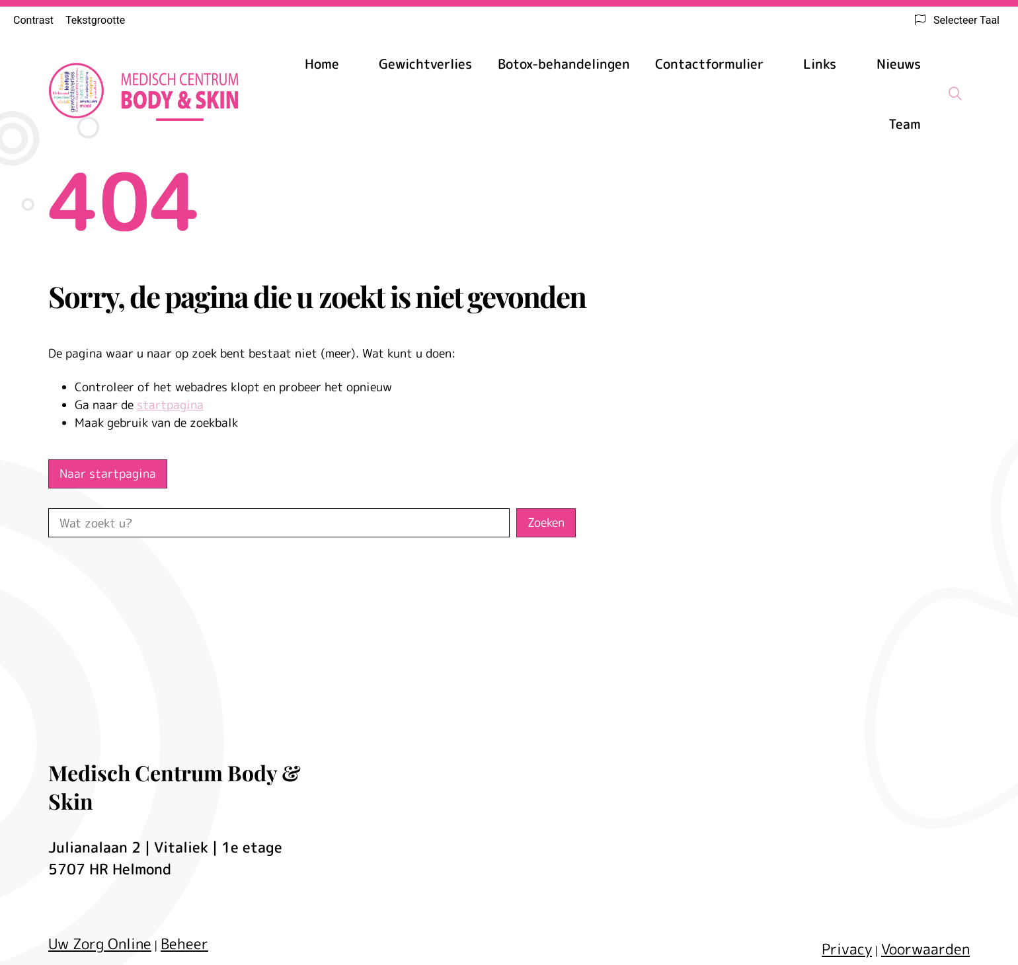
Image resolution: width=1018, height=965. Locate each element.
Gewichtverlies (425, 63)
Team (904, 123)
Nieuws (899, 63)
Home (322, 63)
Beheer (184, 943)
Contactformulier (709, 63)
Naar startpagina (107, 473)
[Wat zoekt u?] (279, 522)
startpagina (170, 405)
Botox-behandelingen (564, 63)
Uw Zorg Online (99, 943)
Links (819, 63)
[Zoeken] (955, 93)
